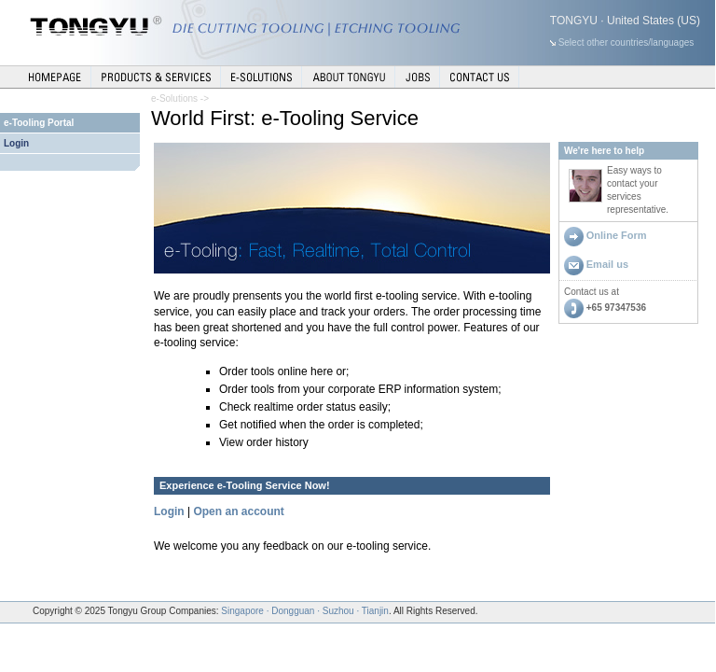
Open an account (238, 511)
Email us (607, 264)
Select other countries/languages (626, 42)
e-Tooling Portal (39, 123)
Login (16, 143)
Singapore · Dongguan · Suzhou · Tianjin (305, 611)
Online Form (616, 235)
